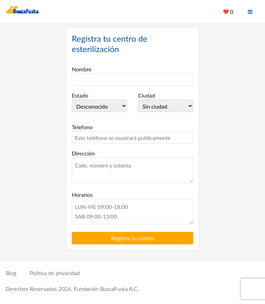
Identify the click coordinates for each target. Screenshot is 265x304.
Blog (11, 273)
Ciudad (146, 95)
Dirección (83, 153)
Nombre (81, 69)
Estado (80, 95)
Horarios (82, 194)
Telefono (82, 127)
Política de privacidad (55, 273)
